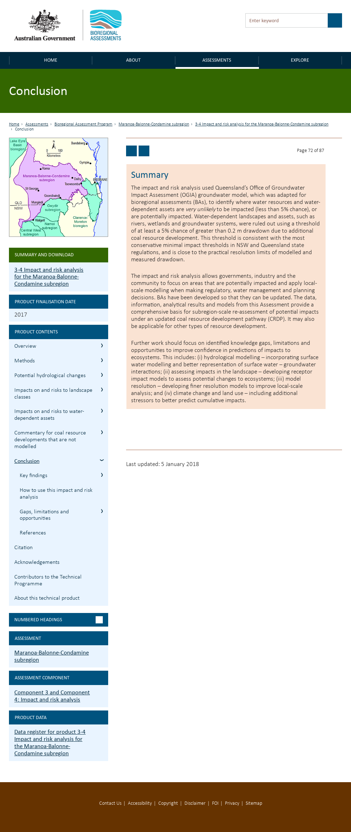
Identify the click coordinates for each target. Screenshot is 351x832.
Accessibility (140, 803)
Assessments (216, 60)
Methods (24, 361)
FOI (215, 803)
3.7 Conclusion (102, 460)
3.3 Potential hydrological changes (102, 375)
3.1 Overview (102, 345)
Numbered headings (38, 620)
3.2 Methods (102, 360)
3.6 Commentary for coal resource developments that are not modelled (102, 432)
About (133, 60)
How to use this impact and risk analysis (56, 494)
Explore (300, 60)
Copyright (168, 803)
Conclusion (26, 460)
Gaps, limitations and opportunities (44, 515)
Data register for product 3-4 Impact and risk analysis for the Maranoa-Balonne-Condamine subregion (50, 742)
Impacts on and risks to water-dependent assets (49, 415)
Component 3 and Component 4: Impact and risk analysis (52, 696)
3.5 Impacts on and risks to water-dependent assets (102, 410)
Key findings (33, 476)
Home (50, 60)
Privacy (232, 803)
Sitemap (254, 803)
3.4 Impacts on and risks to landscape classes (102, 389)
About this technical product (47, 598)
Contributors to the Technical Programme (48, 580)
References (33, 533)
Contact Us (110, 803)
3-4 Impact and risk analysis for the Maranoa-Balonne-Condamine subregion (261, 124)
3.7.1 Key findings (102, 475)
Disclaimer (195, 803)
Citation (23, 548)
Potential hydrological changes (50, 376)
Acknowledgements (36, 562)
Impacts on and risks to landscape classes (53, 394)
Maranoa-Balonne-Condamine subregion (154, 124)
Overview (25, 346)
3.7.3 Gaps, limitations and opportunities (102, 511)
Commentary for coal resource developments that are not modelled (50, 440)
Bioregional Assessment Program (83, 124)
